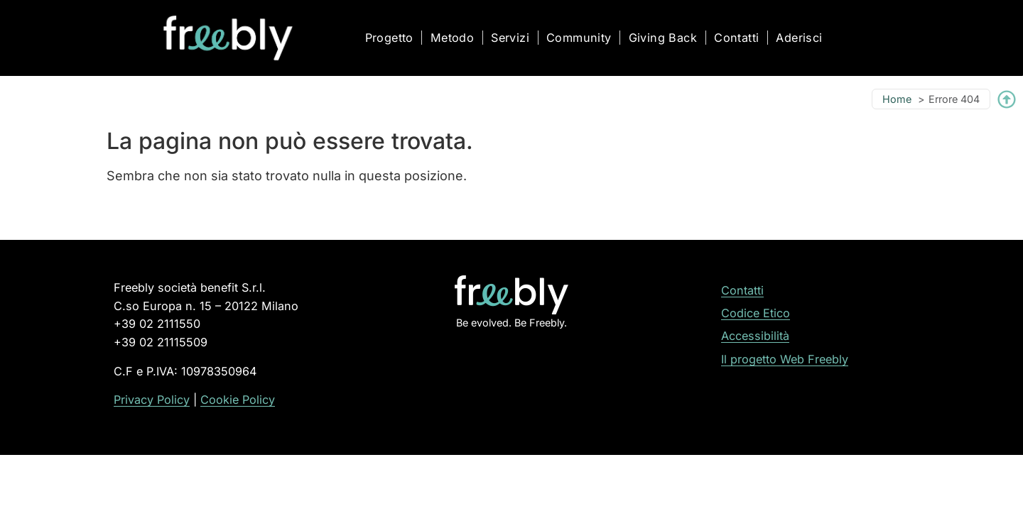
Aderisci (799, 38)
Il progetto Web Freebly (784, 359)
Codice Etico (755, 313)
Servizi (510, 38)
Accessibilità (755, 336)
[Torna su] (1006, 99)
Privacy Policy (152, 399)
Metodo (452, 38)
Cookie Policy (237, 399)
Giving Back (663, 38)
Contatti (736, 38)
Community (579, 38)
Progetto (389, 38)
